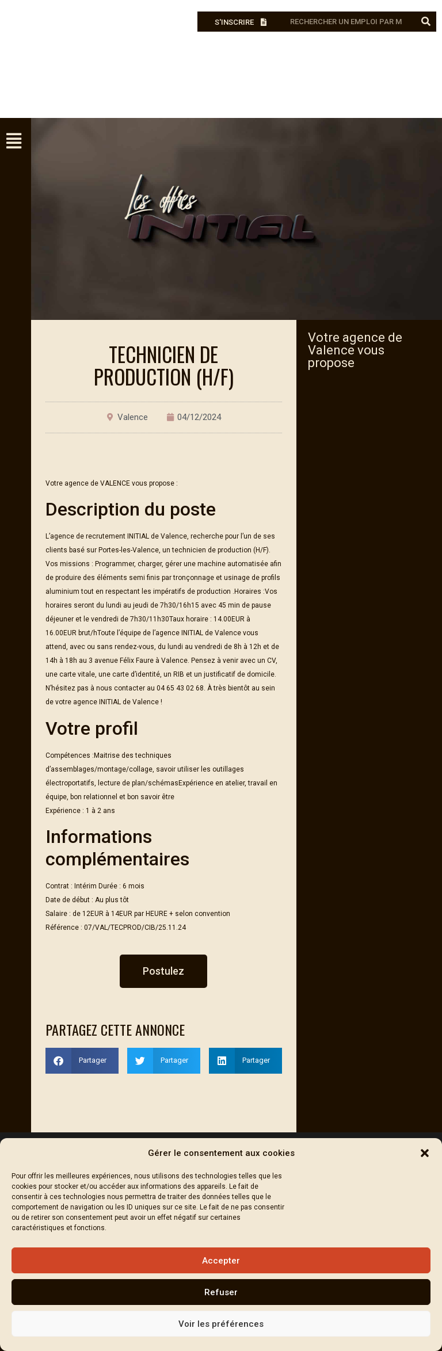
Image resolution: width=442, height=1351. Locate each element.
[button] (424, 1153)
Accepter (221, 1260)
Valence (132, 417)
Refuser (221, 1292)
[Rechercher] (426, 22)
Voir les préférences (221, 1324)
